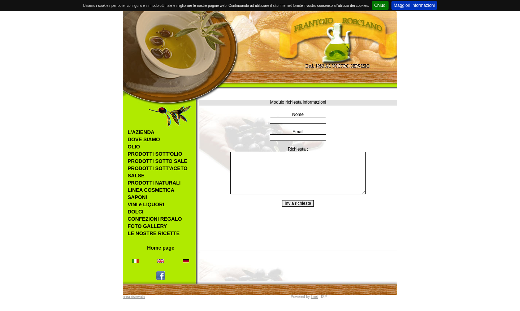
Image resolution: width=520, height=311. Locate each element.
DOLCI (136, 212)
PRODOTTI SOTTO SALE (157, 161)
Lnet (314, 297)
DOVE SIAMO (144, 139)
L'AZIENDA (141, 132)
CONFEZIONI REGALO (155, 219)
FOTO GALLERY (147, 226)
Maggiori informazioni (414, 5)
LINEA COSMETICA (151, 190)
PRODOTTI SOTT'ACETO (158, 168)
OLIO (134, 147)
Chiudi (380, 5)
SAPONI (137, 197)
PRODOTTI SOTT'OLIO (155, 154)
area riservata (134, 297)
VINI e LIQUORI (146, 204)
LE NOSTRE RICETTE (154, 233)
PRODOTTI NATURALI (154, 183)
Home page (160, 248)
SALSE (136, 175)
